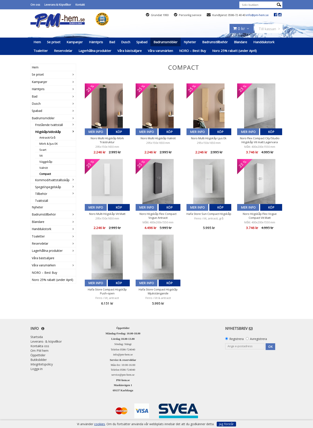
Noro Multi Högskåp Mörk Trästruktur (107, 140)
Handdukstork (263, 42)
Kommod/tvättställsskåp (52, 180)
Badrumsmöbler (165, 42)
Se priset (53, 42)
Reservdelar (63, 50)
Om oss (35, 5)
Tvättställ (41, 201)
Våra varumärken (160, 50)
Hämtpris (96, 42)
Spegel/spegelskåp (48, 187)
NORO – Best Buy (192, 50)
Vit (41, 156)
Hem (37, 42)
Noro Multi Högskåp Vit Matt (107, 214)
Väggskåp (45, 162)
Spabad (141, 42)
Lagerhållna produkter (94, 50)
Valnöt (43, 168)
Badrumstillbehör (215, 42)
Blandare (240, 42)
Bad (112, 42)
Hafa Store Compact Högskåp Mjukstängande (158, 291)
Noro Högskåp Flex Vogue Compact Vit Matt (260, 216)
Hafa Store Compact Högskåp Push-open (107, 291)
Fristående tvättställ (49, 125)
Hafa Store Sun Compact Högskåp (208, 214)
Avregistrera (258, 339)
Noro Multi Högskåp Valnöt (158, 138)
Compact (45, 174)
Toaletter (40, 50)
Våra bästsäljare (129, 50)
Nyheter (190, 42)
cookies (99, 424)
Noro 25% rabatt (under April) (234, 50)
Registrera (236, 339)
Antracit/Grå (47, 137)
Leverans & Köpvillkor (57, 5)
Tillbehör (41, 194)
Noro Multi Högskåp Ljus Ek (208, 138)
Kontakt (80, 5)
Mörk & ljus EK (48, 144)
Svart (42, 150)
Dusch (125, 42)
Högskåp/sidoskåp (48, 132)
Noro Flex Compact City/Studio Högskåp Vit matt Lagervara (260, 140)
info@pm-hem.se (257, 15)
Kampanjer (75, 42)
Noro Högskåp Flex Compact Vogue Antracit (158, 216)
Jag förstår (226, 424)
